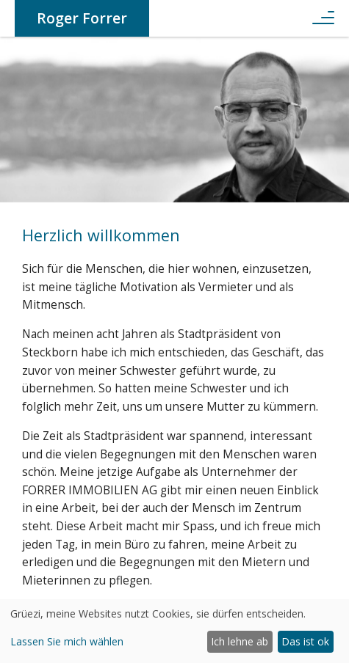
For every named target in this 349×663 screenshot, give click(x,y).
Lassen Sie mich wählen (66, 641)
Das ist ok (305, 641)
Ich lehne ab (239, 641)
